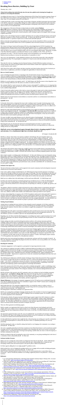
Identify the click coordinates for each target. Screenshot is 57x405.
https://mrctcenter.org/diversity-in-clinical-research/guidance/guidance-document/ (23, 387)
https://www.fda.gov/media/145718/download (22, 360)
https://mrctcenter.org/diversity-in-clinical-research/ (30, 383)
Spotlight (6, 3)
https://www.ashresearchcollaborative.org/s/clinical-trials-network (19, 395)
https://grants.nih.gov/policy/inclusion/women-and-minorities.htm (19, 381)
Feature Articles (7, 1)
